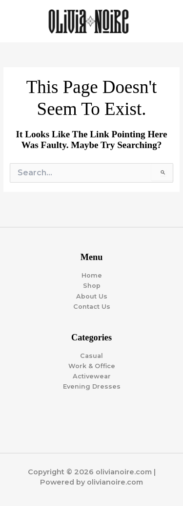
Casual (91, 355)
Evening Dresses (92, 386)
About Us (91, 296)
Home (91, 275)
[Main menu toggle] (164, 21)
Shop (92, 285)
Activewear (92, 376)
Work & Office (91, 366)
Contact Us (91, 306)
